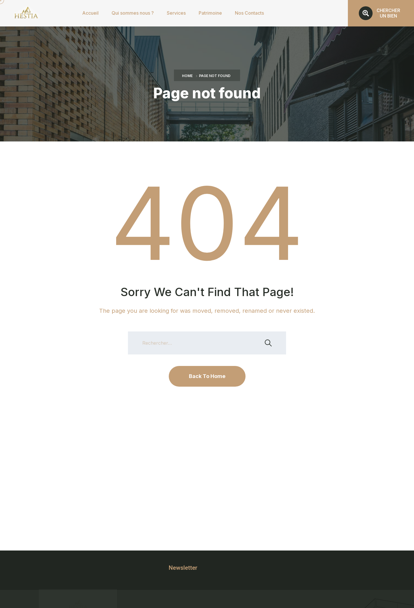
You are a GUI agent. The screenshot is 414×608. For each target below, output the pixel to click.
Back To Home (207, 376)
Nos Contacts (249, 13)
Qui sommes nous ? (133, 13)
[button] (381, 13)
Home (187, 76)
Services (176, 13)
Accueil (90, 13)
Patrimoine (210, 13)
